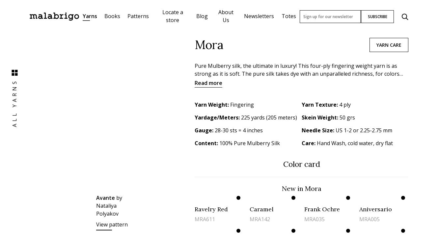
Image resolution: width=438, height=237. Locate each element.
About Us (225, 16)
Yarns (90, 16)
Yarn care (388, 45)
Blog (202, 16)
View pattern (112, 224)
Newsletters (259, 16)
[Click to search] (405, 16)
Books (112, 16)
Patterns (138, 16)
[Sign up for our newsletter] (330, 16)
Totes (289, 16)
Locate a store (172, 16)
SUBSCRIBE (377, 16)
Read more (208, 83)
